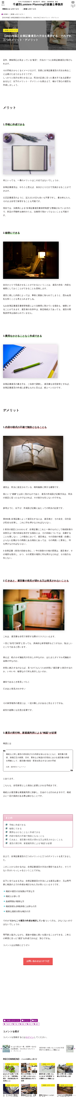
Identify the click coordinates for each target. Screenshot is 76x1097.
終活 (30, 1024)
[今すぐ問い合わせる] (73, 4)
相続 (35, 1021)
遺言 (37, 1024)
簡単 (22, 1024)
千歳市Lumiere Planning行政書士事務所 (38, 4)
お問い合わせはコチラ (36, 961)
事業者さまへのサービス (10, 9)
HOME (5, 14)
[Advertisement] (39, 992)
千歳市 (8, 1024)
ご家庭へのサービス (29, 9)
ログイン (30, 1037)
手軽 (15, 1024)
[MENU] (3, 3)
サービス (27, 1021)
